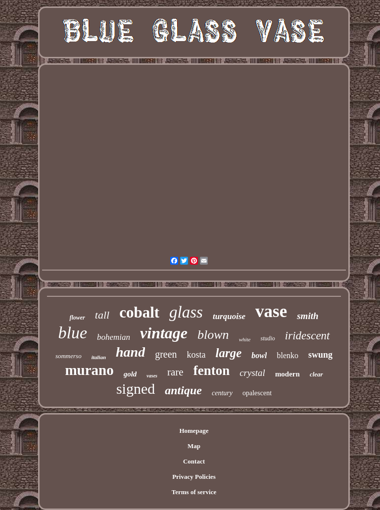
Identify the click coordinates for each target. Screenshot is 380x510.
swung (320, 355)
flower (77, 317)
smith (307, 316)
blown (213, 334)
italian (99, 357)
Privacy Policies (194, 476)
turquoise (229, 316)
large (229, 353)
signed (135, 388)
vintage (164, 333)
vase (271, 311)
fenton (211, 370)
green (166, 354)
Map (194, 446)
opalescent (257, 393)
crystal (252, 373)
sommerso (68, 356)
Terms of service (194, 492)
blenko (287, 355)
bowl (259, 355)
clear (316, 374)
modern (287, 374)
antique (183, 390)
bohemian (113, 337)
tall (102, 315)
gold (130, 374)
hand (130, 352)
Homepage (193, 430)
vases (151, 375)
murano (89, 370)
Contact (194, 461)
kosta (196, 355)
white (245, 339)
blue (72, 333)
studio (267, 338)
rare (175, 372)
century (222, 393)
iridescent (307, 335)
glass (186, 312)
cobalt (139, 312)
